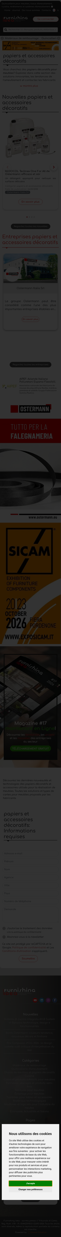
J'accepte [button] (30, 1183)
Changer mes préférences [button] (30, 1189)
